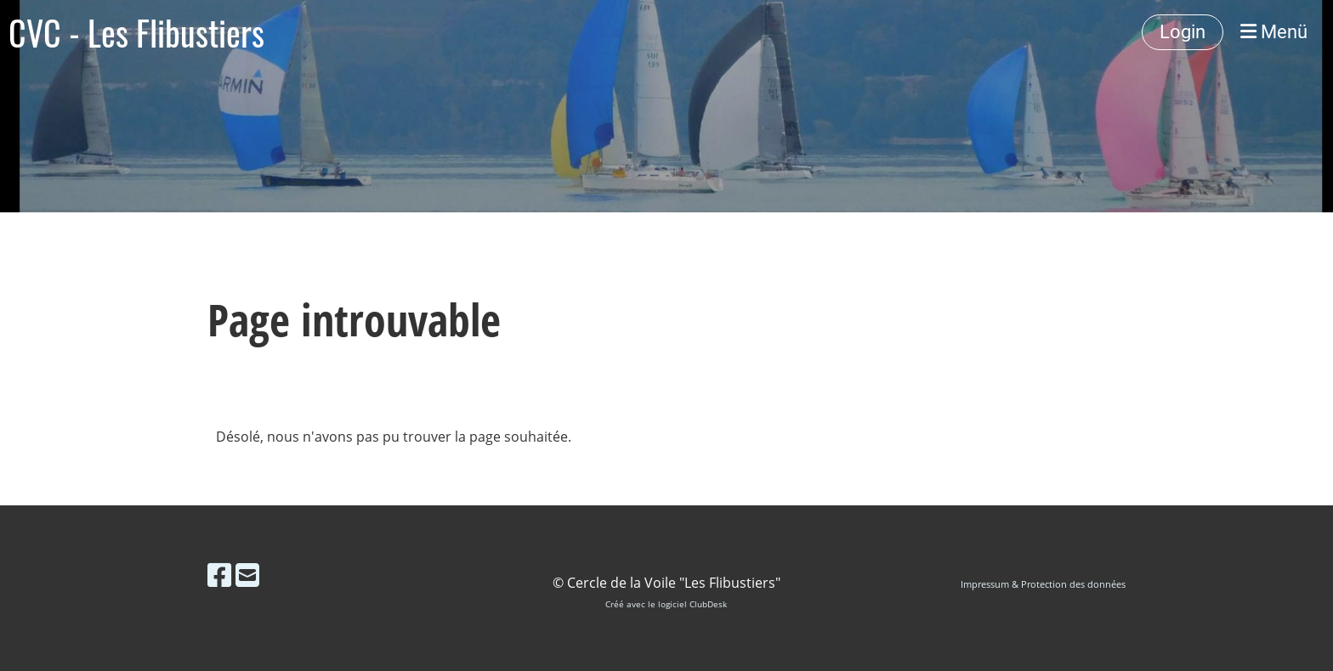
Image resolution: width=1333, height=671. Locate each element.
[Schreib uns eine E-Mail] (247, 574)
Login (1182, 31)
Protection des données (1073, 584)
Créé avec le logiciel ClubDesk (666, 604)
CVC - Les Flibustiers (136, 32)
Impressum (985, 584)
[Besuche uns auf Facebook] (219, 574)
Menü (1273, 31)
